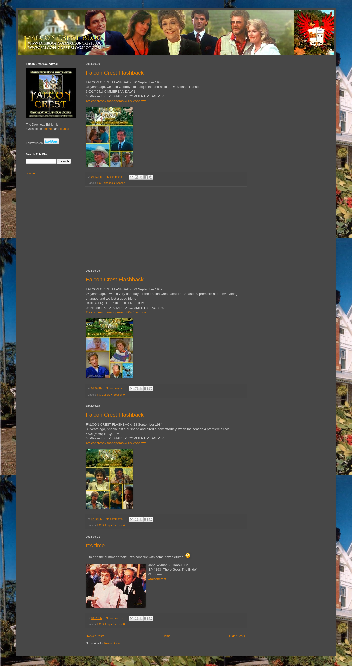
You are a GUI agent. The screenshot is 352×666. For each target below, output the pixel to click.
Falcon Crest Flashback (115, 73)
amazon (48, 129)
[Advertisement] (166, 228)
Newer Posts (95, 636)
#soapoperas (114, 101)
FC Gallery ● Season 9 (111, 394)
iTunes (64, 129)
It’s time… (98, 545)
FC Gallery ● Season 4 (111, 525)
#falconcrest (95, 101)
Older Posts (237, 636)
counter (31, 173)
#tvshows (139, 101)
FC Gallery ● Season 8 (111, 624)
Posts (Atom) (112, 643)
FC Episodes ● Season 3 (112, 182)
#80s (128, 101)
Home (167, 636)
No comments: (115, 176)
